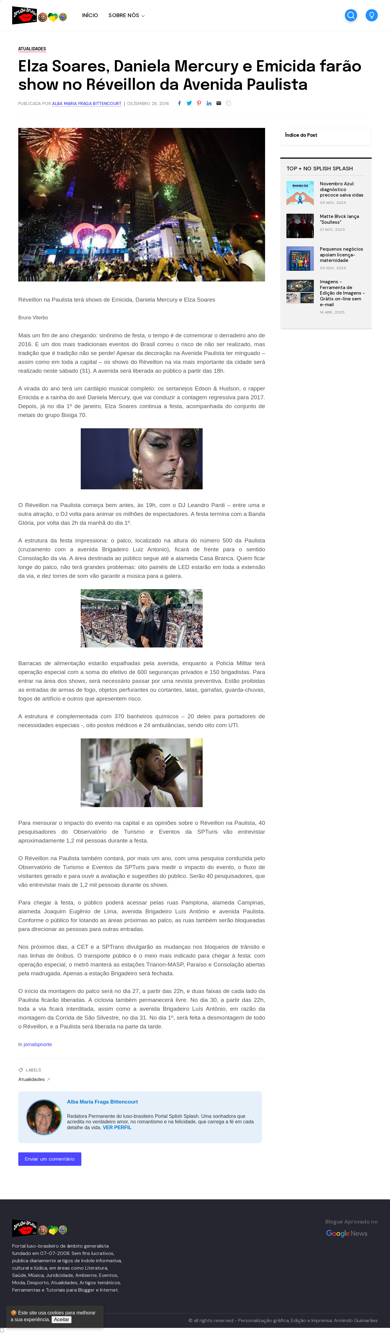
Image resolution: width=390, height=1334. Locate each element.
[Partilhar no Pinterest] (199, 103)
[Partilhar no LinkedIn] (209, 103)
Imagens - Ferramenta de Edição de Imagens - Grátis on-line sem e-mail (342, 293)
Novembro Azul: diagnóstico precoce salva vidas (341, 189)
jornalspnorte (38, 1044)
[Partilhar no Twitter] (189, 103)
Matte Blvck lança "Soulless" (339, 219)
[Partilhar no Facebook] (179, 103)
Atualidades (32, 49)
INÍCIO (90, 15)
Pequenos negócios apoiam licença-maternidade (341, 255)
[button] (372, 15)
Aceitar (61, 1319)
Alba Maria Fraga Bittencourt (102, 1102)
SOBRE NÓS (123, 15)
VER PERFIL (117, 1127)
